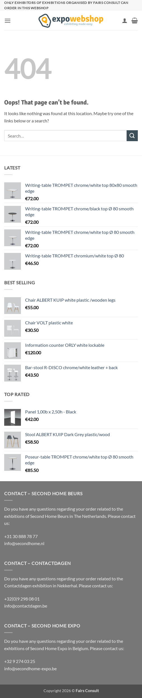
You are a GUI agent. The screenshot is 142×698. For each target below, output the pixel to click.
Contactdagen (18, 585)
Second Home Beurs (49, 516)
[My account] (124, 20)
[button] (7, 20)
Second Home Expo (48, 648)
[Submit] (132, 135)
